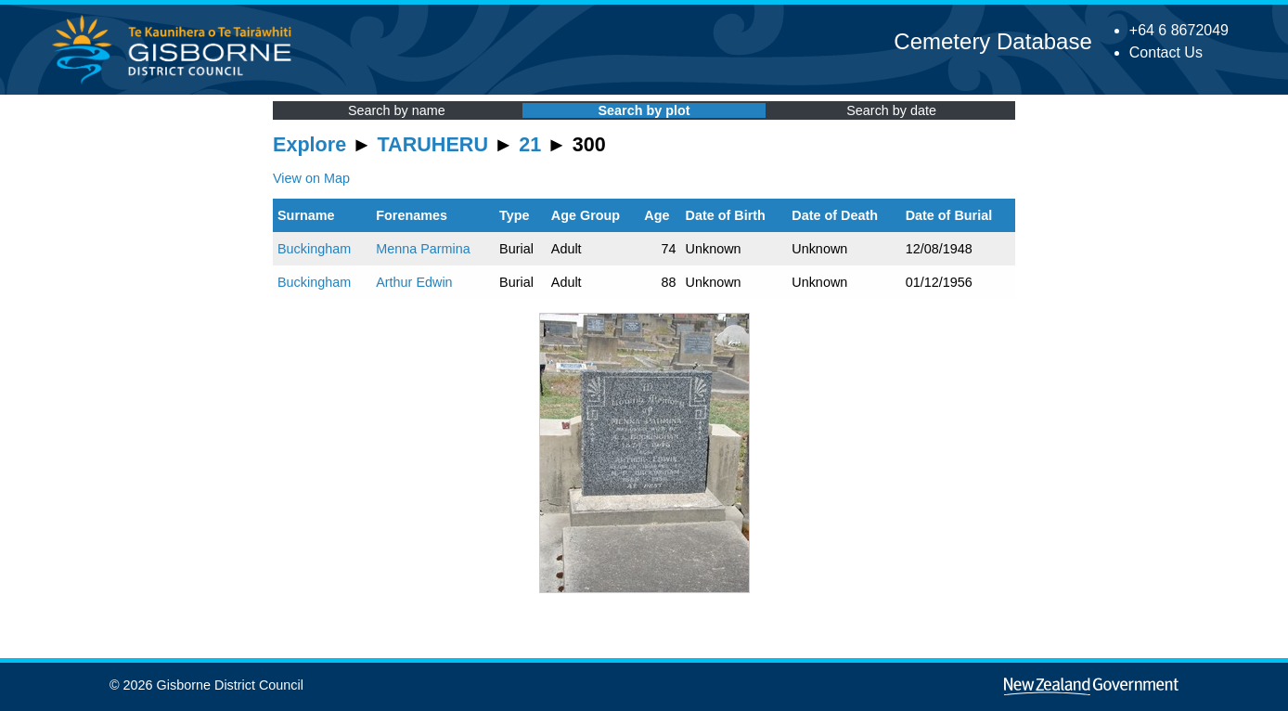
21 (530, 144)
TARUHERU (433, 144)
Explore (309, 144)
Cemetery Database (992, 41)
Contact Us (1166, 52)
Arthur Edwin (414, 282)
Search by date (891, 110)
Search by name (396, 110)
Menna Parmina (423, 248)
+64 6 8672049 (1179, 30)
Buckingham (314, 248)
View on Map (311, 178)
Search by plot (643, 110)
